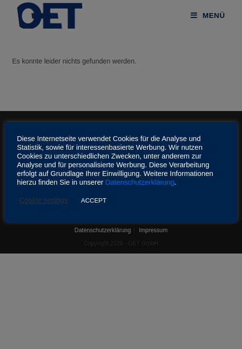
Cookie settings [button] (43, 200)
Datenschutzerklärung (140, 182)
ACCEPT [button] (93, 200)
